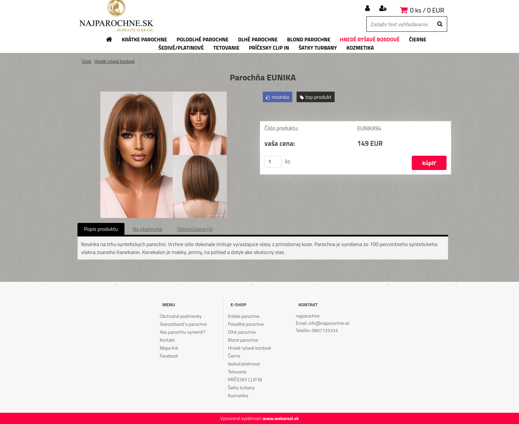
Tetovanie (237, 371)
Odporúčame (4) (195, 229)
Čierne (234, 355)
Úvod (86, 61)
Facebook (169, 355)
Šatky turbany (241, 387)
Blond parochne (243, 339)
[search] (440, 24)
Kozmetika (238, 395)
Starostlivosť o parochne (183, 323)
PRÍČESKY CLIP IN (245, 379)
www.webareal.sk (281, 418)
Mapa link (169, 347)
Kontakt (167, 339)
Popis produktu (101, 229)
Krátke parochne (244, 316)
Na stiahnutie (148, 229)
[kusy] (273, 162)
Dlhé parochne (242, 331)
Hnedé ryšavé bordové (114, 61)
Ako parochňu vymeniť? (182, 331)
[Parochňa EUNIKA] (163, 94)
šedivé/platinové (244, 363)
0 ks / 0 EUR (427, 10)
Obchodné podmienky (181, 316)
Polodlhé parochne (246, 323)
